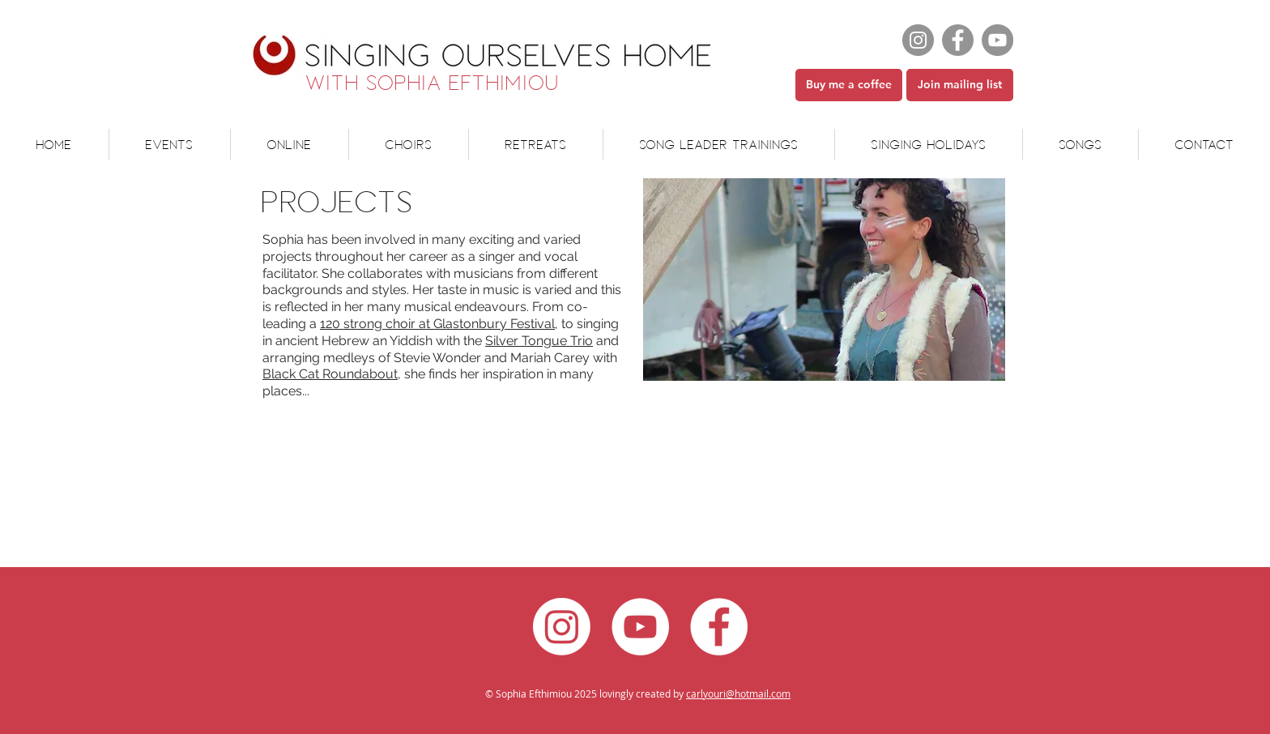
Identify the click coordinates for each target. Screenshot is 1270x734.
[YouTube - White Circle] (640, 626)
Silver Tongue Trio (539, 340)
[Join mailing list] (959, 85)
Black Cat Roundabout (330, 374)
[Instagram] (918, 40)
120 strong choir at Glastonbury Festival (437, 323)
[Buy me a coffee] (848, 85)
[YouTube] (997, 40)
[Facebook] (958, 40)
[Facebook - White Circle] (719, 626)
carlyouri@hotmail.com (738, 693)
